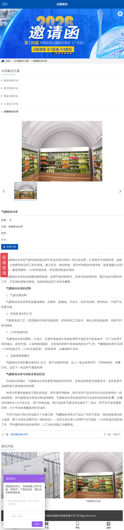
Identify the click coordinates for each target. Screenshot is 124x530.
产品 (46, 525)
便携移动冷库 (40, 61)
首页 (8, 61)
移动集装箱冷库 (19, 434)
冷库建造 (26, 407)
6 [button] (67, 53)
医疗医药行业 (11, 88)
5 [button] (65, 53)
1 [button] (53, 53)
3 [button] (59, 53)
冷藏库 (66, 281)
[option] (62, 33)
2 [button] (56, 53)
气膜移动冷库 (106, 343)
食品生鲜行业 (11, 80)
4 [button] (62, 53)
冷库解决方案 (21, 61)
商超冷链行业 (11, 96)
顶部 (108, 525)
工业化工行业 (11, 104)
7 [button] (70, 53)
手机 (77, 525)
